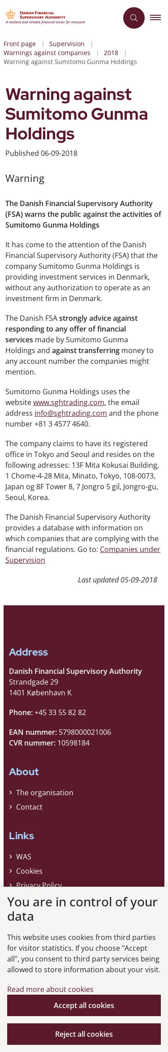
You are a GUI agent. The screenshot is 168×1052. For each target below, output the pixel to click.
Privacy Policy (39, 885)
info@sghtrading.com (70, 413)
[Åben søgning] (134, 18)
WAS (23, 857)
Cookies (29, 871)
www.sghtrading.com (68, 402)
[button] (159, 18)
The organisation (44, 793)
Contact (29, 807)
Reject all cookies (84, 1034)
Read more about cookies (50, 989)
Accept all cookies (84, 1005)
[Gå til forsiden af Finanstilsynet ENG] (59, 18)
